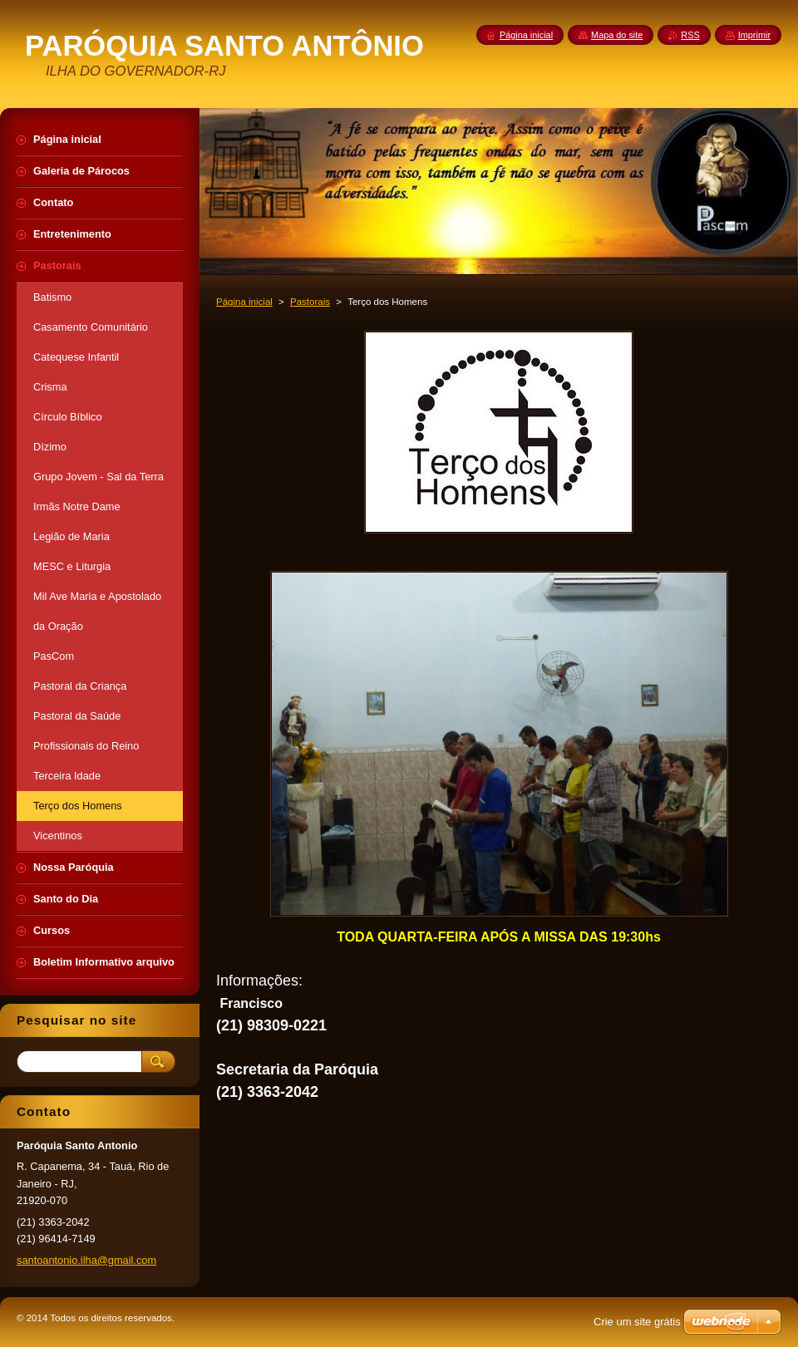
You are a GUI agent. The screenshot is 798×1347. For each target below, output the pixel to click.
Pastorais (310, 302)
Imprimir (754, 35)
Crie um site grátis (637, 1321)
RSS (690, 35)
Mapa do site (617, 35)
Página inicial (244, 302)
